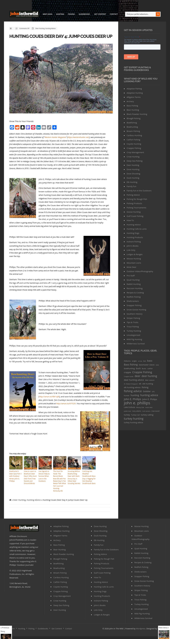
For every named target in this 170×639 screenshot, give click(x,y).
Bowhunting (132, 126)
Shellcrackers (133, 301)
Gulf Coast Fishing (135, 216)
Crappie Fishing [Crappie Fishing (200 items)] (142, 372)
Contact (114, 14)
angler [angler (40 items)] (134, 361)
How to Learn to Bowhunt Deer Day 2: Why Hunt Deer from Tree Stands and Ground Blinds (30, 483)
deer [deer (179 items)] (137, 376)
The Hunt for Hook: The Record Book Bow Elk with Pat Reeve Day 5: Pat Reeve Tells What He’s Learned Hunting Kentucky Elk (59, 485)
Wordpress (140, 631)
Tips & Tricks (132, 322)
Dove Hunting (133, 169)
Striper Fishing (133, 318)
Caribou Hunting (134, 135)
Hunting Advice (50, 28)
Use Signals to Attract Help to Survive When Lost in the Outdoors (44, 481)
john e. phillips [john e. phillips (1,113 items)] (137, 403)
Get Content (100, 14)
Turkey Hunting (134, 330)
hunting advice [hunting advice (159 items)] (149, 395)
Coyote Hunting (134, 143)
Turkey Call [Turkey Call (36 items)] (135, 415)
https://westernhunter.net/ (78, 143)
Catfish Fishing (133, 139)
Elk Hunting (132, 182)
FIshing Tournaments (136, 207)
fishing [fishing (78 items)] (145, 387)
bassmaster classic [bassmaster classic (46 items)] (147, 364)
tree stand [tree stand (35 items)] (155, 411)
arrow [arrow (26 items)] (140, 361)
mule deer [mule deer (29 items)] (149, 407)
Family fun (131, 186)
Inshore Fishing (134, 241)
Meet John (47, 14)
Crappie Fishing (134, 148)
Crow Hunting (133, 156)
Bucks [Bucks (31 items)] (144, 368)
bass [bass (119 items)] (149, 360)
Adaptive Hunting (135, 92)
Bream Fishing (133, 131)
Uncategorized (133, 335)
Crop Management (135, 152)
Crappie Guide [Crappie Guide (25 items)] (128, 376)
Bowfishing (132, 122)
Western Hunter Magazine (55, 143)
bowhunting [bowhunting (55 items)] (129, 368)
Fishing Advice (133, 194)
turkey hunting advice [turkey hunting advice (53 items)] (133, 422)
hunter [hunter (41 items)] (126, 395)
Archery (130, 101)
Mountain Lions (134, 262)
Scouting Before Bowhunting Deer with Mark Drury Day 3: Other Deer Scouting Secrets (74, 483)
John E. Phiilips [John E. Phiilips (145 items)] (132, 399)
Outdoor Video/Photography (140, 271)
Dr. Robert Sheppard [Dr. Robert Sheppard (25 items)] (131, 384)
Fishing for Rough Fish (137, 199)
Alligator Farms (134, 97)
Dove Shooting (133, 173)
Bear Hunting (133, 109)
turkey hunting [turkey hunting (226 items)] (133, 418)
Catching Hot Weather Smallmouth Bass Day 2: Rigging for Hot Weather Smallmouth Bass (88, 483)
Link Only (131, 250)
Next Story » (164, 627)
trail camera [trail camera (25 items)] (146, 411)
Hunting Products (135, 237)
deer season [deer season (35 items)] (149, 380)
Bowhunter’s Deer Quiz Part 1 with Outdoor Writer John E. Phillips (15, 481)
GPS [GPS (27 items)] (153, 392)
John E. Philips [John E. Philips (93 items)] (149, 399)
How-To (130, 220)
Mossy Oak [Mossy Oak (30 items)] (140, 407)
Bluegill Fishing (134, 118)
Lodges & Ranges (135, 254)
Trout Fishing (133, 326)
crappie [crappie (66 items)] (127, 372)
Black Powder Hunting (137, 114)
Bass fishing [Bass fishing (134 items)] (131, 364)
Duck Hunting (133, 177)
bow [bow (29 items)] (157, 365)
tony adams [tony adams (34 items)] (136, 411)
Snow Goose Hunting (136, 309)
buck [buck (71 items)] (138, 368)
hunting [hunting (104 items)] (135, 395)
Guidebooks (84, 14)
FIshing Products (134, 203)
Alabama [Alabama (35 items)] (127, 361)
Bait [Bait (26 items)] (144, 361)
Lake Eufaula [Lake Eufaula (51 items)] (129, 407)
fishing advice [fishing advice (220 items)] (133, 391)
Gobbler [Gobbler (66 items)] (147, 391)
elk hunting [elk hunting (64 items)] (147, 383)
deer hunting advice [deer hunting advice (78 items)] (134, 379)
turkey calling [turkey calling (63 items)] (147, 414)
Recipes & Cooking (135, 292)
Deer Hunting (40, 28)
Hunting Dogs (133, 233)
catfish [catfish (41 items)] (150, 368)
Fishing (71, 14)
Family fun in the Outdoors (139, 190)
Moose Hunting (134, 258)
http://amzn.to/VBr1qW (49, 402)
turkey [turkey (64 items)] (127, 414)
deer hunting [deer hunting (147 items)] (149, 376)
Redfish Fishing (134, 296)
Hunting (60, 14)
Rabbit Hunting (134, 284)
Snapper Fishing (134, 305)
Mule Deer (131, 267)
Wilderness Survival (136, 343)
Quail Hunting (133, 279)
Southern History (135, 313)
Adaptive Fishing (134, 88)
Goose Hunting (134, 211)
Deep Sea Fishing (135, 160)
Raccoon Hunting (135, 288)
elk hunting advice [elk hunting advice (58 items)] (132, 387)
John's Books (133, 245)
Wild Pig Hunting (134, 339)
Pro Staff (131, 275)
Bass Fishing (132, 105)
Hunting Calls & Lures (137, 228)
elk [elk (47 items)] (140, 383)
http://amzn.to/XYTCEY (66, 409)
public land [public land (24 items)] (127, 411)
